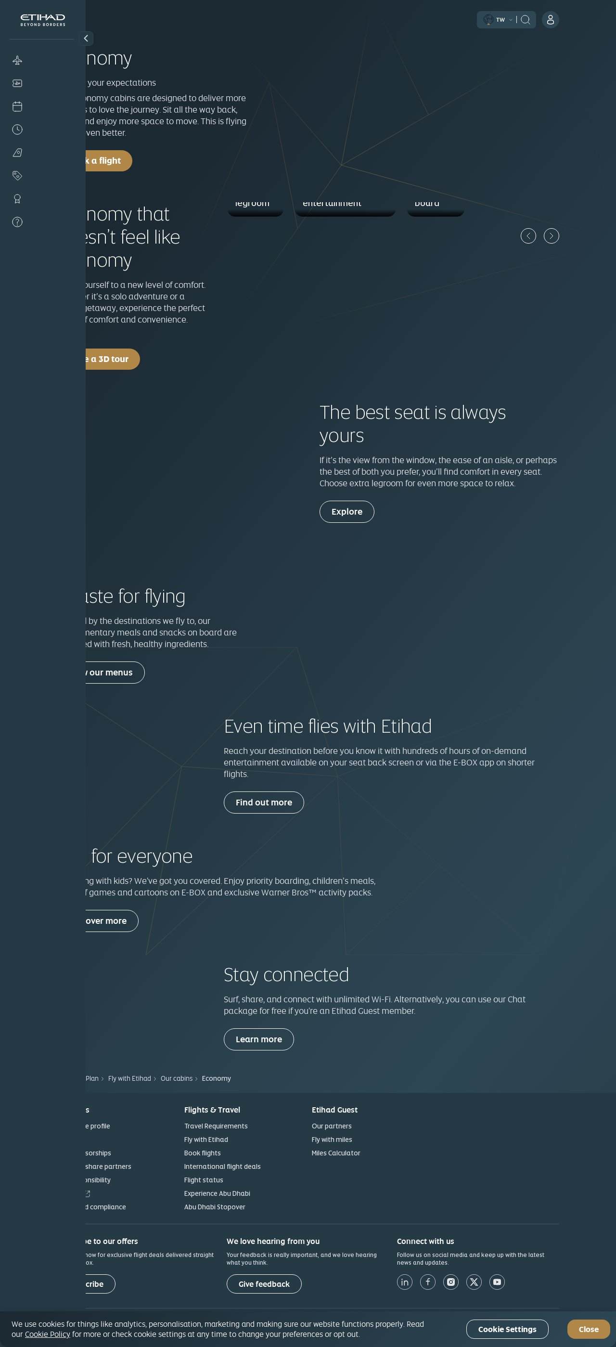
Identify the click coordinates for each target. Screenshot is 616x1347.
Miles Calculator (379, 1153)
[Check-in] (43, 106)
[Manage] (43, 83)
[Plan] (43, 152)
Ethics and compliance (134, 1207)
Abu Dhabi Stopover (257, 1207)
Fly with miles (375, 1139)
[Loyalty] (43, 198)
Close (589, 1329)
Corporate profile (126, 1126)
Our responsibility (127, 1180)
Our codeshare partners (137, 1166)
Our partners (375, 1126)
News (108, 1139)
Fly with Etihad (249, 1139)
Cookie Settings (507, 1329)
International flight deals (265, 1166)
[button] (86, 38)
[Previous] (571, 236)
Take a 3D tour (141, 358)
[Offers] (43, 175)
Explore (389, 511)
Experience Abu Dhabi (260, 1193)
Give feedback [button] (307, 1284)
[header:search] (568, 19)
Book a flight (137, 160)
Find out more (307, 802)
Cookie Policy (47, 1334)
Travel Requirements (259, 1126)
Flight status (246, 1180)
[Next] (594, 236)
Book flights (245, 1153)
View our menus (144, 672)
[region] (308, 1329)
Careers (112, 1193)
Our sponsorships (127, 1153)
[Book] (43, 60)
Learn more (302, 1039)
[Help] (43, 222)
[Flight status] (43, 129)
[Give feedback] (307, 1284)
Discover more (140, 920)
